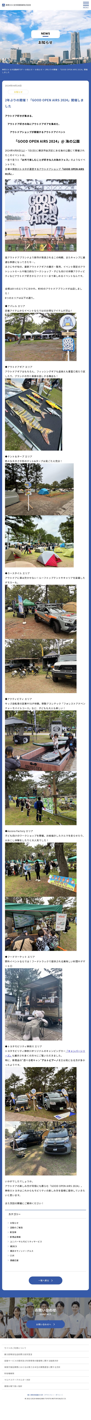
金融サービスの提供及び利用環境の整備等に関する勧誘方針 (31, 1360)
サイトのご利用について (15, 1348)
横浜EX (13, 1246)
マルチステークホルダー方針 (17, 1379)
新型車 (13, 1232)
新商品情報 (15, 1236)
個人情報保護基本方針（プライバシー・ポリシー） (45, 1395)
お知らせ (14, 1222)
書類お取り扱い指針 (13, 1386)
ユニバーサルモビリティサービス (26, 1241)
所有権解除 (9, 1373)
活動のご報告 (16, 1227)
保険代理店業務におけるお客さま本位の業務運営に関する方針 (32, 1367)
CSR (12, 1255)
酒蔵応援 (14, 1260)
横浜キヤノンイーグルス (21, 1250)
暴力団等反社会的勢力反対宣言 (18, 1354)
